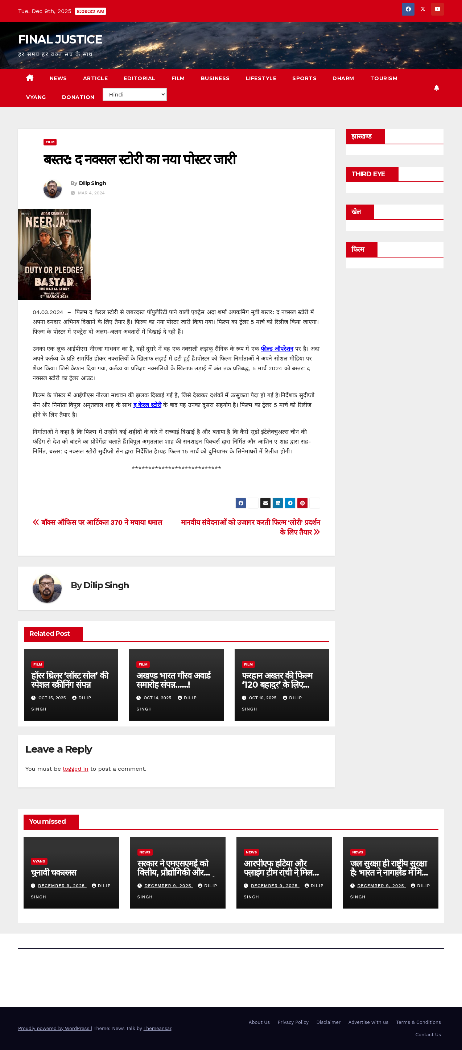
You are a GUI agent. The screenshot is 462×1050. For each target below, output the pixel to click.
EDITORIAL (140, 78)
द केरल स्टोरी (147, 405)
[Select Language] (135, 94)
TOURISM (384, 78)
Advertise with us (368, 1022)
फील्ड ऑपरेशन (277, 348)
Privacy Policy (293, 1022)
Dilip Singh (92, 183)
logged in (75, 768)
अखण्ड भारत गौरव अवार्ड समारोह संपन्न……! (173, 680)
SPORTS (304, 78)
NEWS (58, 78)
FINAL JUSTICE (60, 39)
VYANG (36, 97)
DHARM (343, 78)
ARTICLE (95, 78)
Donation (78, 97)
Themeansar (158, 1028)
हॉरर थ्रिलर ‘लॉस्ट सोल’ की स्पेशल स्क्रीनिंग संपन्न (69, 680)
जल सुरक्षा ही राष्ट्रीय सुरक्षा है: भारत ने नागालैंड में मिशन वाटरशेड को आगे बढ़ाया (390, 872)
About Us (259, 1022)
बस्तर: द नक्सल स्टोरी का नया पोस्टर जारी (139, 159)
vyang (39, 861)
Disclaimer (328, 1022)
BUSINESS (215, 78)
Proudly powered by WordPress (54, 1028)
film (50, 142)
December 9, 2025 (62, 885)
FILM (178, 78)
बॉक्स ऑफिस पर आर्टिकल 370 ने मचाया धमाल (97, 522)
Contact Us (428, 1034)
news (145, 852)
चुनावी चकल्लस (53, 872)
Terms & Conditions (418, 1022)
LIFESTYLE (261, 78)
